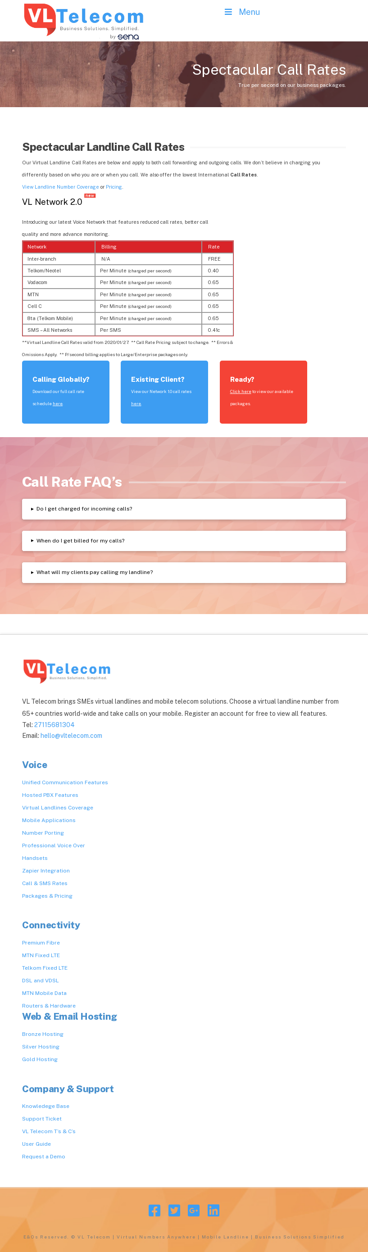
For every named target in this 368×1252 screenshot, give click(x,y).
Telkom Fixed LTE (45, 968)
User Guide (36, 1144)
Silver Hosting (40, 1047)
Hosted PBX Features (50, 795)
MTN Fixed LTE (41, 955)
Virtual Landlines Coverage (57, 808)
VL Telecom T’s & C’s (49, 1131)
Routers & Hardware (49, 1006)
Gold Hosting (40, 1059)
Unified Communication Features (65, 782)
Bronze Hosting (43, 1034)
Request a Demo (43, 1156)
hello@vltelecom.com (71, 735)
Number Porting (43, 833)
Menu (241, 12)
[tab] (184, 509)
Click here (240, 391)
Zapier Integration (46, 871)
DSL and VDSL (40, 980)
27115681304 (54, 724)
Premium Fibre (41, 943)
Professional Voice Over (53, 845)
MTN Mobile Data (44, 993)
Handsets (35, 858)
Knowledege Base (45, 1106)
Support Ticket (42, 1119)
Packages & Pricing (47, 896)
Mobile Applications (49, 820)
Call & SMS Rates (45, 883)
